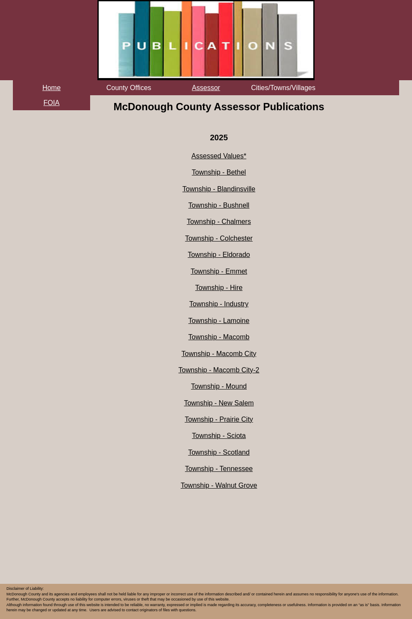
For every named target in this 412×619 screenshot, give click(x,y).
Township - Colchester (218, 238)
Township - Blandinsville (218, 189)
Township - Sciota (218, 435)
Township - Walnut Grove (219, 485)
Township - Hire (218, 287)
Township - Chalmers (219, 221)
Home (51, 87)
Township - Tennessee (219, 468)
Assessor (206, 87)
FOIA (51, 102)
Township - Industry (218, 304)
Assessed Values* (218, 156)
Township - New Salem (219, 403)
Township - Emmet (219, 271)
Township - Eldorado (219, 254)
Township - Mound (219, 386)
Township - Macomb (218, 337)
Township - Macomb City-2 (219, 370)
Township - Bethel (219, 172)
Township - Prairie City (219, 419)
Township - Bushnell (218, 205)
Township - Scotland (218, 452)
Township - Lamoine (218, 320)
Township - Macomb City (219, 353)
